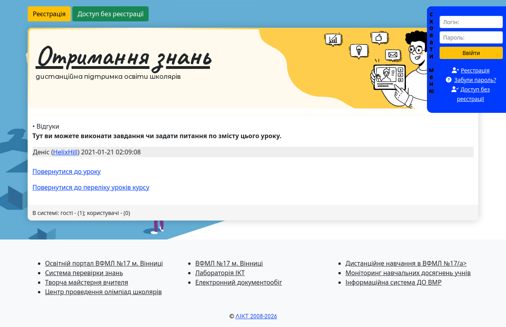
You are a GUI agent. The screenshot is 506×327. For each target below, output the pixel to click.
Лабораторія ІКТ (220, 272)
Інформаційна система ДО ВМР (394, 282)
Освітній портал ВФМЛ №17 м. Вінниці (104, 263)
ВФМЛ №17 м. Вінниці (229, 263)
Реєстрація (49, 14)
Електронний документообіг (238, 282)
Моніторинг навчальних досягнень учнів (408, 272)
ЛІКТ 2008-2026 (256, 316)
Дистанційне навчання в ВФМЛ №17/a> (406, 263)
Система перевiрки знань (84, 272)
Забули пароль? (475, 80)
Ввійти (471, 53)
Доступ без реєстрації (110, 14)
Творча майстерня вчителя (86, 282)
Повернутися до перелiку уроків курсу (90, 187)
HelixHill (65, 152)
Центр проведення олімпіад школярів (103, 291)
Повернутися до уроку (66, 171)
